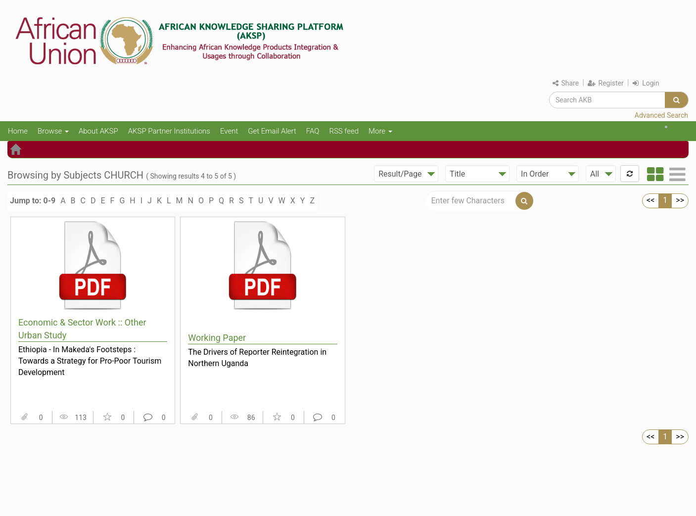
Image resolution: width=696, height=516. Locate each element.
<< (650, 200)
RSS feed (344, 131)
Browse (53, 131)
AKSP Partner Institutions (169, 131)
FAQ (313, 131)
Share (566, 83)
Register (606, 83)
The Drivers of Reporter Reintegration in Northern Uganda (257, 357)
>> (680, 200)
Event (229, 131)
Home (18, 131)
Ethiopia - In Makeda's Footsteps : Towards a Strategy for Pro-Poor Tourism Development (89, 360)
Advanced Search (661, 115)
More (380, 131)
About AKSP (98, 131)
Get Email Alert (272, 131)
